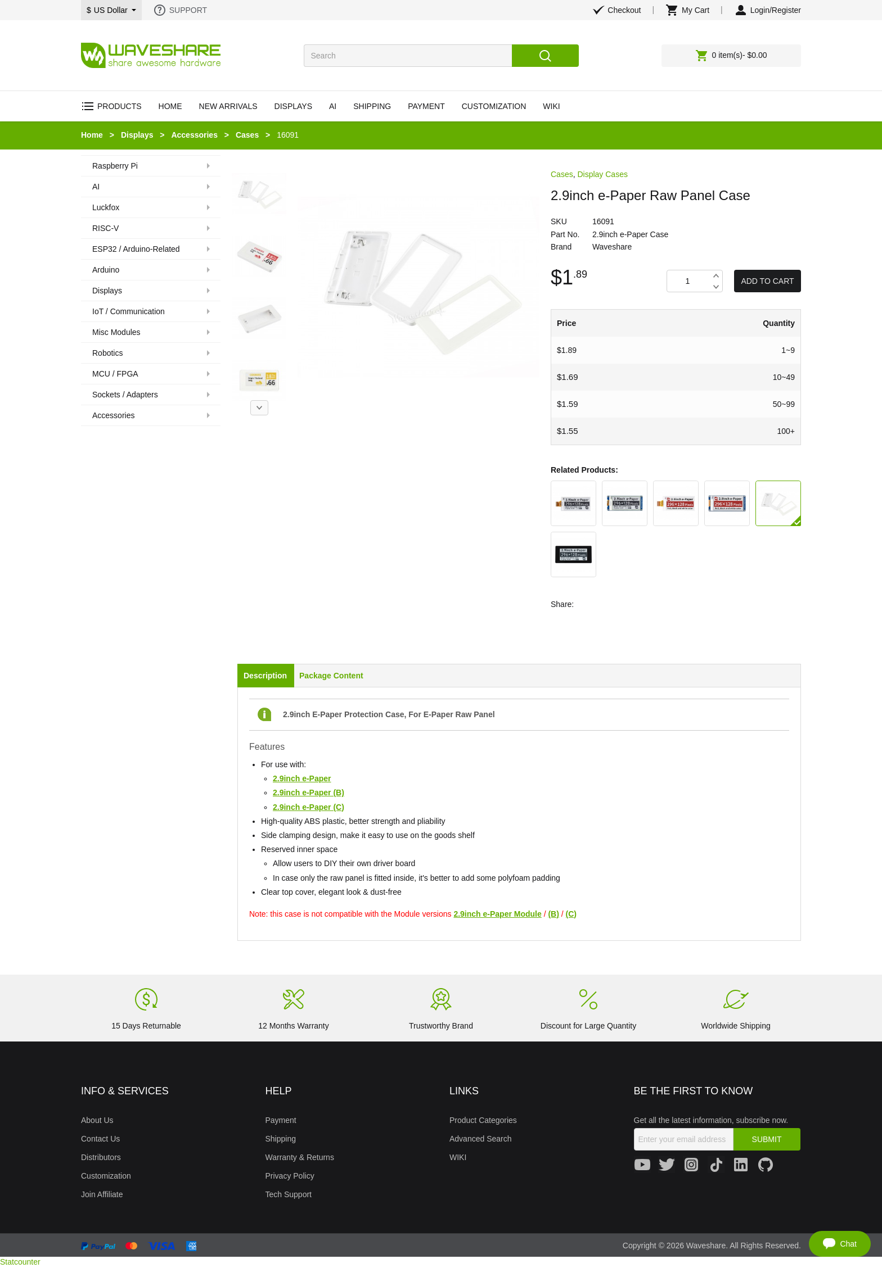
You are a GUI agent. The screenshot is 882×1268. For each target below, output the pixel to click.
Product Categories (483, 1120)
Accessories (194, 134)
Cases (247, 134)
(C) (571, 913)
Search (545, 55)
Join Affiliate (102, 1194)
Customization (106, 1175)
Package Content (331, 675)
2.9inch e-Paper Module (497, 913)
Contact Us (100, 1138)
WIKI (457, 1157)
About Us (97, 1120)
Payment (281, 1120)
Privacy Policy (290, 1175)
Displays (137, 134)
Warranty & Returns (300, 1157)
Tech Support (289, 1194)
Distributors (101, 1157)
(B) (553, 913)
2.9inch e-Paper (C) (308, 807)
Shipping (281, 1138)
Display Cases (602, 174)
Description (265, 675)
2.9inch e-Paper (302, 778)
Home (92, 134)
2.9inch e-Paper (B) (308, 792)
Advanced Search (480, 1138)
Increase (716, 275)
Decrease (716, 286)
